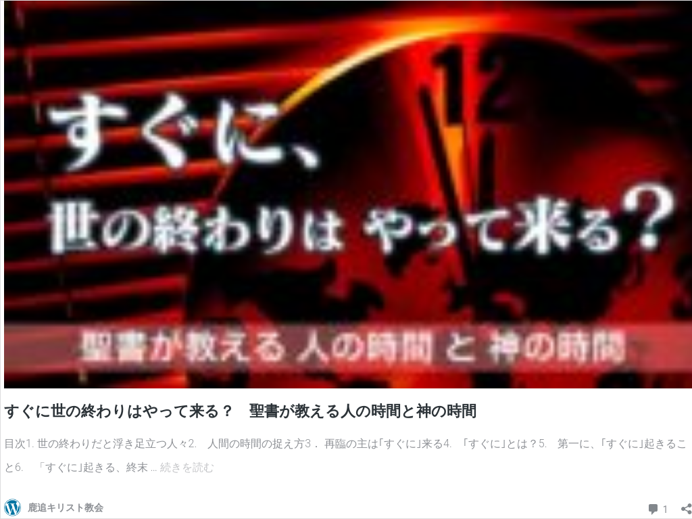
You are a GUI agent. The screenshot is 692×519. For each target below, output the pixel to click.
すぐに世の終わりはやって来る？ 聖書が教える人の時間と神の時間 (240, 411)
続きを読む (187, 467)
